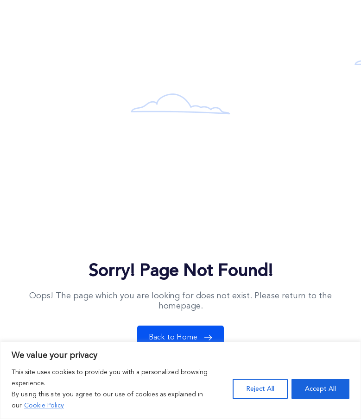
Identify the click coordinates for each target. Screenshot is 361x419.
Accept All (320, 389)
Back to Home (182, 337)
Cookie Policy (44, 405)
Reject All (260, 389)
